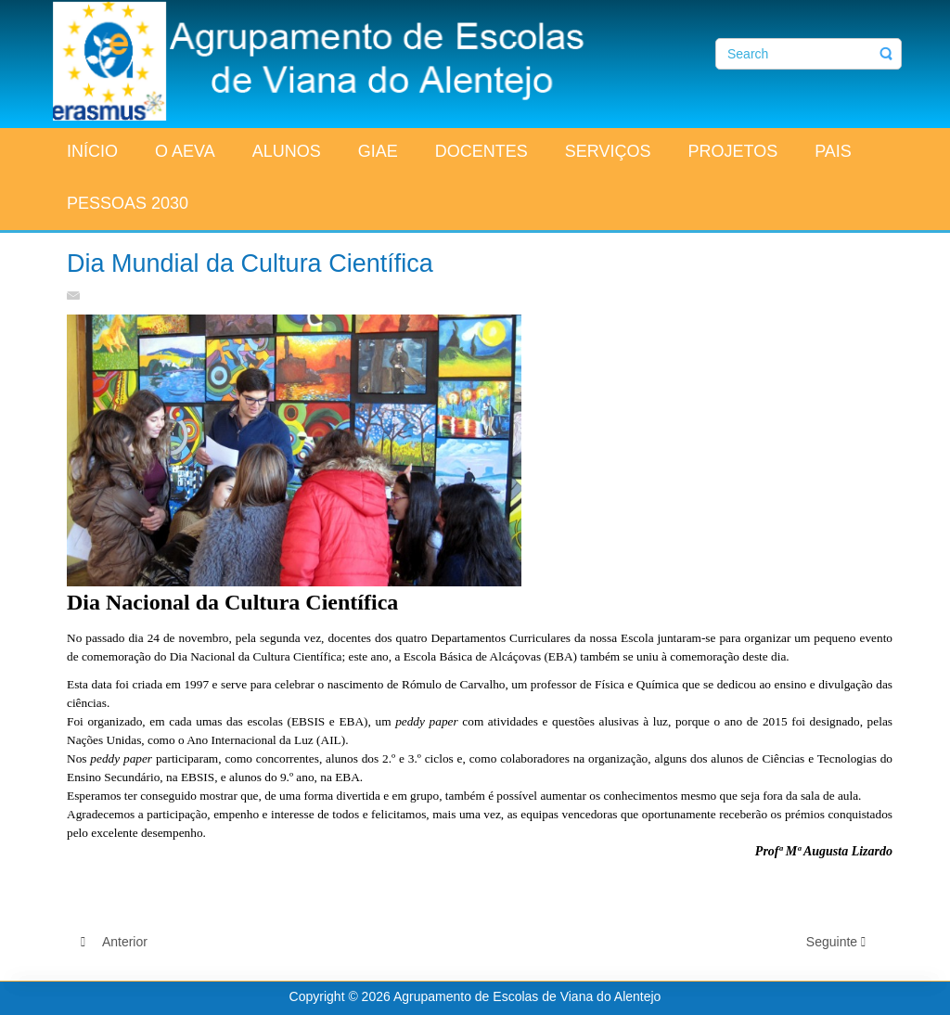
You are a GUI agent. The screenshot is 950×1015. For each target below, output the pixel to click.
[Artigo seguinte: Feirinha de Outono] (842, 942)
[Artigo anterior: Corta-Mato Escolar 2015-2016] (114, 942)
